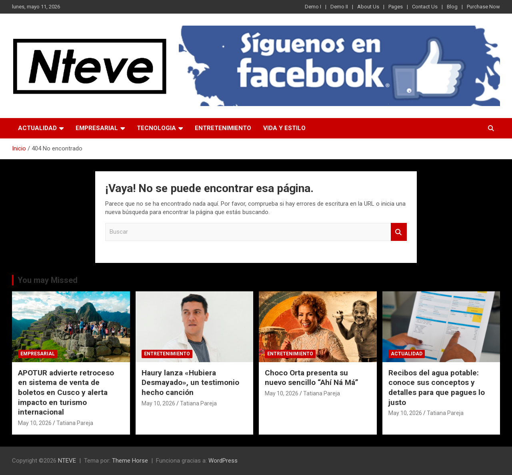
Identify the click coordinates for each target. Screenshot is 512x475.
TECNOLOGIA (156, 128)
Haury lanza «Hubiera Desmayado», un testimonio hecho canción (190, 382)
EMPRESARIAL (97, 128)
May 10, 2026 (35, 423)
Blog (452, 7)
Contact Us (425, 7)
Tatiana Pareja (74, 423)
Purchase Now (483, 7)
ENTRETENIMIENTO (223, 128)
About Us (368, 7)
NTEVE (67, 460)
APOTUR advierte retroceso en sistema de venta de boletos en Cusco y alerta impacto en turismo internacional (66, 392)
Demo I (313, 7)
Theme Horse (130, 460)
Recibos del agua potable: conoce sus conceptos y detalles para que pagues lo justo (436, 387)
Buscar (399, 232)
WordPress (223, 460)
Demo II (339, 7)
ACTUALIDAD (37, 128)
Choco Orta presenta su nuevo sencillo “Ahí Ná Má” (311, 377)
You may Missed (48, 280)
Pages (395, 7)
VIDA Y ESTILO (284, 128)
